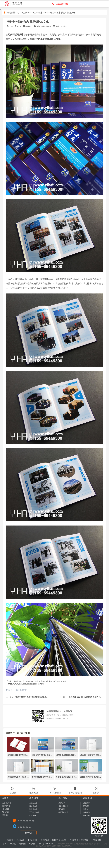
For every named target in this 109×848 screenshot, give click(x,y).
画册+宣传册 (6, 803)
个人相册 (32, 815)
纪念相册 (33, 798)
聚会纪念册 (33, 806)
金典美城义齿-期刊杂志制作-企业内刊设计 (86, 697)
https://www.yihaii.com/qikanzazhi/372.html (26, 684)
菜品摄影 (61, 809)
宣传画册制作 (21, 690)
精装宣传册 (6, 806)
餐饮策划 (62, 798)
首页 (18, 12)
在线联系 (28, 833)
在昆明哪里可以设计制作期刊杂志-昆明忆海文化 (35, 697)
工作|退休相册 (34, 812)
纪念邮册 (86, 806)
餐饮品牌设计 (63, 806)
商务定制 (86, 815)
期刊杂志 (38, 12)
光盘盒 (85, 809)
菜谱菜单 (61, 803)
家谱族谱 (86, 803)
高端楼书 (86, 812)
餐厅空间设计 (63, 812)
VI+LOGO (5, 809)
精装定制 (87, 798)
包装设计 (5, 815)
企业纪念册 (33, 803)
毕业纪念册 (33, 809)
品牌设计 (27, 12)
